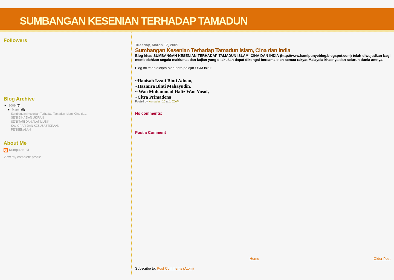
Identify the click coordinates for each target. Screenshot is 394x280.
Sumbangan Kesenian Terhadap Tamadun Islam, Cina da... (49, 113)
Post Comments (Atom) (175, 268)
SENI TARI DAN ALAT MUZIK (30, 121)
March (16, 109)
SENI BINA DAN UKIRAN (27, 117)
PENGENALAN (21, 129)
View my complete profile (22, 157)
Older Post (382, 259)
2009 (12, 105)
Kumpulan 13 (19, 150)
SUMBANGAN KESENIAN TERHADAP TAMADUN (133, 21)
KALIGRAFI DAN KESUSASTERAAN (35, 125)
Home (254, 259)
